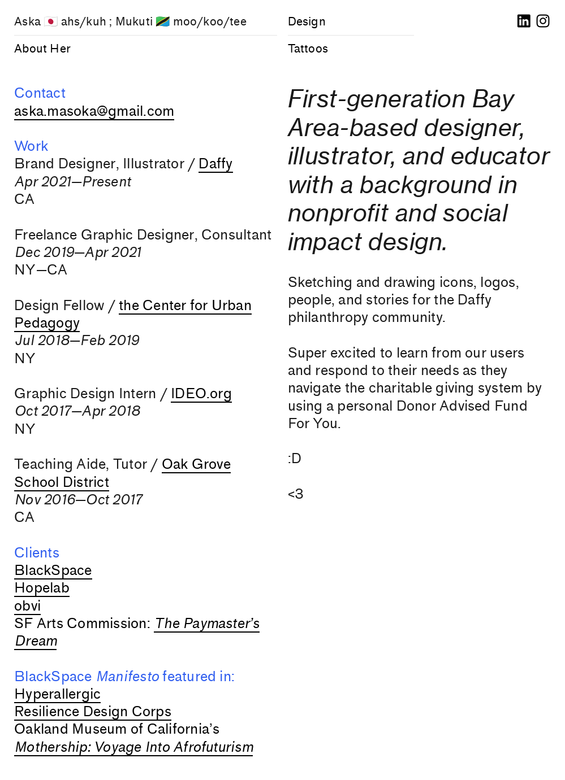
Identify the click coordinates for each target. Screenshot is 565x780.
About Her (42, 48)
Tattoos (308, 48)
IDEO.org (201, 394)
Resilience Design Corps (92, 712)
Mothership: (52, 747)
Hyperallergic (57, 694)
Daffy (215, 164)
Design (307, 21)
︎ (543, 21)
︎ (524, 21)
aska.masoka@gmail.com (94, 111)
